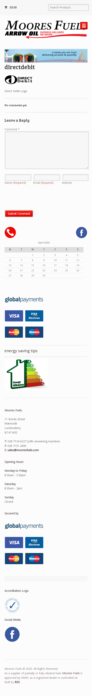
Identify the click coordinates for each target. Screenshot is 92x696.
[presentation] (34, 199)
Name (15, 183)
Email (43, 183)
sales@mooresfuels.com (23, 450)
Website (67, 183)
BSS (17, 682)
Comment (12, 129)
